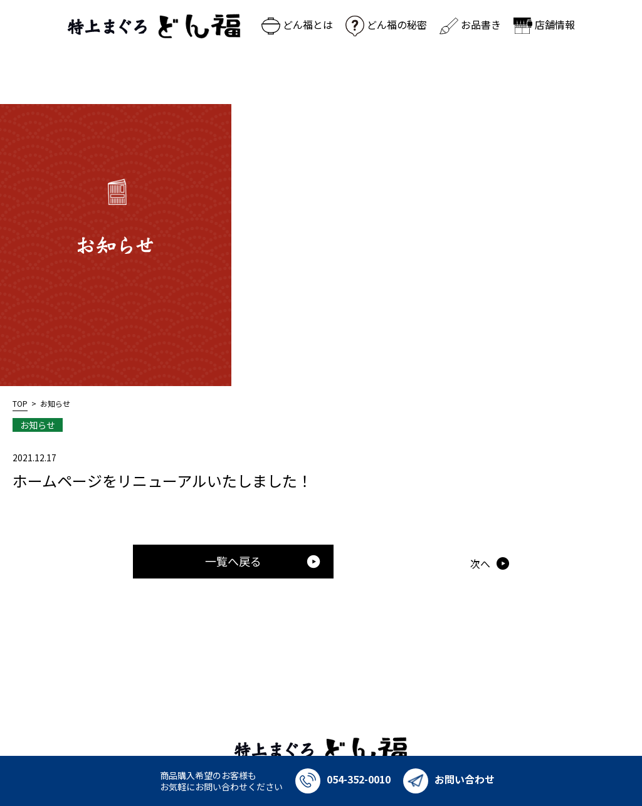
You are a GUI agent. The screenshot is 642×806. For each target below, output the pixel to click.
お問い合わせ (449, 779)
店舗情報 (544, 24)
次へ (480, 563)
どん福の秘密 (386, 24)
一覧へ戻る (262, 561)
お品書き (470, 24)
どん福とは (297, 24)
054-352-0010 (343, 779)
